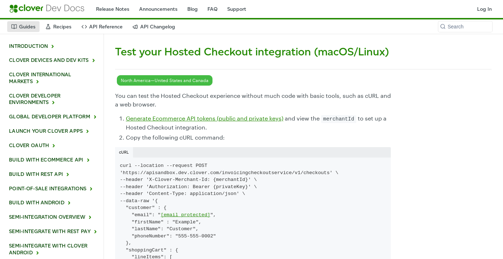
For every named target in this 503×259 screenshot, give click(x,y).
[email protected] (185, 215)
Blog (192, 9)
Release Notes (112, 9)
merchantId (338, 119)
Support (236, 9)
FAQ (212, 9)
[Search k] (465, 26)
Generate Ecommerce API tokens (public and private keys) (204, 118)
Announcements (158, 9)
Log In (484, 9)
